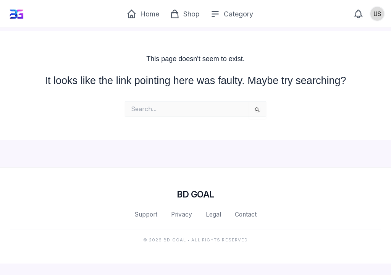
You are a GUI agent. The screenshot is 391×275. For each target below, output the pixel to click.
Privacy (181, 214)
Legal (213, 214)
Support (145, 214)
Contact (246, 214)
